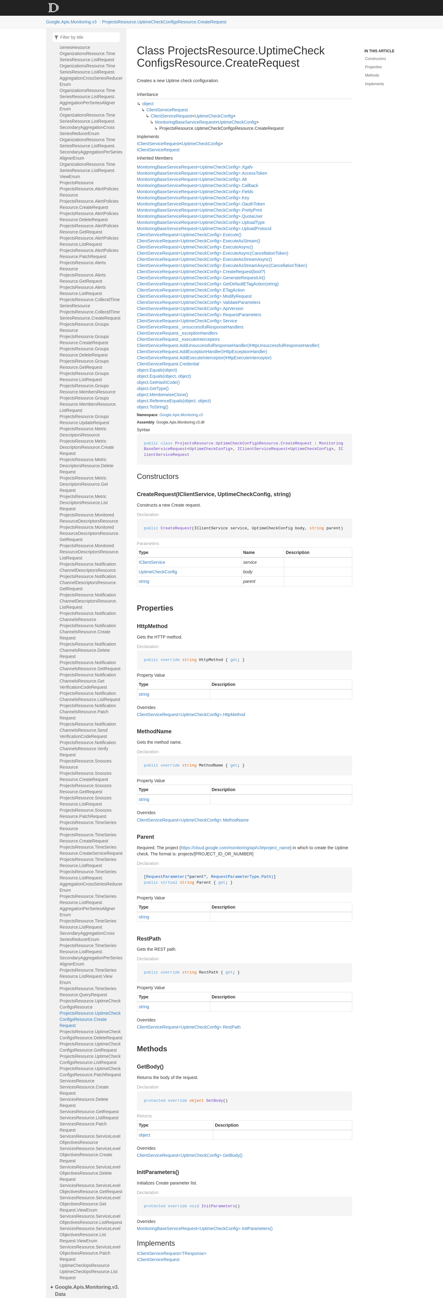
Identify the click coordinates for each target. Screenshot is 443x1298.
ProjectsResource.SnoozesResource (86, 764)
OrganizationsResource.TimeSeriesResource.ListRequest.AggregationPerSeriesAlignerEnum (87, 99)
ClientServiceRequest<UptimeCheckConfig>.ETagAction (191, 290)
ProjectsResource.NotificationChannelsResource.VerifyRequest (88, 748)
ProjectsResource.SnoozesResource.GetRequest (86, 788)
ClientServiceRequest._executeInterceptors (178, 339)
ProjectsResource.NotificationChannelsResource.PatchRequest (88, 711)
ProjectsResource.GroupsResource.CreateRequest (84, 339)
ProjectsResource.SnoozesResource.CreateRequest (86, 776)
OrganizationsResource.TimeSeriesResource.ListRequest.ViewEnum (87, 170)
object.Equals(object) (157, 370)
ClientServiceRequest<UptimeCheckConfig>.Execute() (189, 234)
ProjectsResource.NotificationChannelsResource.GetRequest (90, 665)
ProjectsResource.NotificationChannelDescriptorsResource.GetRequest (88, 582)
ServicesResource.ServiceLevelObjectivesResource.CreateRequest (90, 1154)
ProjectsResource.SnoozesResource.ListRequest (86, 800)
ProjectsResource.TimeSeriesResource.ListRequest (88, 862)
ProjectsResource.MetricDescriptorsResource (83, 431)
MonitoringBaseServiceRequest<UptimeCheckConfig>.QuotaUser (200, 216)
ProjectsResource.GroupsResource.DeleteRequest (84, 351)
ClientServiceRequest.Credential (168, 363)
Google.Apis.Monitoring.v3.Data (87, 1290)
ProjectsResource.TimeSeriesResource (88, 825)
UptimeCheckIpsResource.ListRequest (89, 1274)
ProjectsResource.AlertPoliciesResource (89, 191)
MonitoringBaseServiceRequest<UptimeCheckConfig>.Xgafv (195, 167)
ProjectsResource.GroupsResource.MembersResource (88, 388)
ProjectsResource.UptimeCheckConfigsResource (90, 1003)
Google (165, 415)
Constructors (375, 59)
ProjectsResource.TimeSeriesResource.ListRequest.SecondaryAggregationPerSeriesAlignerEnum (91, 954)
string (144, 581)
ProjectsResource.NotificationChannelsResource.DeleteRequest (88, 650)
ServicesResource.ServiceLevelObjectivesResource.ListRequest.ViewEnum (90, 1234)
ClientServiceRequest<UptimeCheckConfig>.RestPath (189, 1027)
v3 (201, 415)
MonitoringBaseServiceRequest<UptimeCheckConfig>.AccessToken (202, 173)
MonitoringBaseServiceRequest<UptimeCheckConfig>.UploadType (201, 222)
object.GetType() (153, 388)
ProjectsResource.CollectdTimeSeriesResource (90, 302)
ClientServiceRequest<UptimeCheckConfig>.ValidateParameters (198, 302)
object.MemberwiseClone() (162, 394)
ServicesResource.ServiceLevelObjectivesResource (90, 1139)
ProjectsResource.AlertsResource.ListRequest (83, 290)
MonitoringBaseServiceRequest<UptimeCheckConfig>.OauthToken (201, 203)
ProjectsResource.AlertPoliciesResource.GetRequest (89, 228)
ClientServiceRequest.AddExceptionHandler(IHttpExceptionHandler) (202, 351)
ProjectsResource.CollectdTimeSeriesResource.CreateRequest (90, 315)
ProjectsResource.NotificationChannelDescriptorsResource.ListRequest (88, 601)
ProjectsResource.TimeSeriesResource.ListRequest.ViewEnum (88, 976)
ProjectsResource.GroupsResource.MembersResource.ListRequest (88, 404)
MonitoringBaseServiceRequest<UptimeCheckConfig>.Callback (198, 185)
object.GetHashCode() (158, 382)
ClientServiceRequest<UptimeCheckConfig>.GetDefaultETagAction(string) (208, 283)
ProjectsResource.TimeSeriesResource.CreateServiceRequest (91, 850)
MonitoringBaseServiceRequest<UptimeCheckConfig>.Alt (192, 179)
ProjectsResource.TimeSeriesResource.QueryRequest (88, 991)
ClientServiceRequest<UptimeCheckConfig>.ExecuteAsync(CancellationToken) (212, 253)
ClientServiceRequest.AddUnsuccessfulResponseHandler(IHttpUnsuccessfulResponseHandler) (228, 345)
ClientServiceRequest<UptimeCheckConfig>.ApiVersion (190, 308)
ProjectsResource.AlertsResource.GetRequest (83, 278)
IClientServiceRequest (158, 143)
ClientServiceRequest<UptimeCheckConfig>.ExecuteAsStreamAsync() (204, 259)
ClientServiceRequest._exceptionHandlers (177, 333)
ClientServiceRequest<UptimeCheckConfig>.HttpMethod (191, 714)
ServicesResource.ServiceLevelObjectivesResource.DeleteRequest (90, 1173)
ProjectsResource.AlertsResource (83, 265)
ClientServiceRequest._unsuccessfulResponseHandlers (190, 326)
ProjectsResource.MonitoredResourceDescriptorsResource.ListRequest (90, 551)
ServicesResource (77, 1080)
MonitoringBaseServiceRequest (185, 122)
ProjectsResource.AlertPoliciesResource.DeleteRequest (89, 216)
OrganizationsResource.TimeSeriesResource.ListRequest (87, 56)
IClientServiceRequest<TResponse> (172, 1253)
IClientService (152, 562)
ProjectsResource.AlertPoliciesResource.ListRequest (89, 241)
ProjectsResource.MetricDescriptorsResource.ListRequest (84, 502)
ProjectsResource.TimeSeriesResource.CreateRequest (88, 837)
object (148, 103)
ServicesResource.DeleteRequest (84, 1102)
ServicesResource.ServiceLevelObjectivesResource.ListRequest (91, 1219)
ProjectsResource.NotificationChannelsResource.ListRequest (90, 696)
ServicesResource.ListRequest (89, 1117)
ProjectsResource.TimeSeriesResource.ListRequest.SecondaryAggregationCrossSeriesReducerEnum (88, 930)
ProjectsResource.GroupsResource (84, 327)
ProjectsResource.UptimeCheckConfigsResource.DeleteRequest (91, 1034)
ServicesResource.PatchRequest (83, 1127)
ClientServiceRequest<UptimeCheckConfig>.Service (187, 320)
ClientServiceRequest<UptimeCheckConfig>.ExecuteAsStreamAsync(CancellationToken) (222, 265)
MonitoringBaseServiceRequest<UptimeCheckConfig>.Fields (195, 191)
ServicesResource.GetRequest (89, 1111)
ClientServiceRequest (167, 109)
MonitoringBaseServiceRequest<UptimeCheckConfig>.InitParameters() (205, 1228)
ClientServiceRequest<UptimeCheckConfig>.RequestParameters (199, 314)
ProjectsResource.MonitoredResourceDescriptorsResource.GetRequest (90, 533)
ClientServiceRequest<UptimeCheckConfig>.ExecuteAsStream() (198, 240)
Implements (374, 84)
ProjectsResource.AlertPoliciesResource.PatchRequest (89, 253)
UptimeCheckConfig (214, 115)
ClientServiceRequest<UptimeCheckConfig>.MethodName (193, 820)
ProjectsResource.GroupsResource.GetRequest (84, 364)
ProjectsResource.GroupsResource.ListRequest (84, 376)
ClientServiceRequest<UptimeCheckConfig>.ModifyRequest (194, 296)
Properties (373, 67)
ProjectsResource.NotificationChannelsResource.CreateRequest (88, 631)
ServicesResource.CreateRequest (84, 1090)
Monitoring (189, 415)
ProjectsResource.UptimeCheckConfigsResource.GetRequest (90, 1047)
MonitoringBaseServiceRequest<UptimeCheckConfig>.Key (193, 197)
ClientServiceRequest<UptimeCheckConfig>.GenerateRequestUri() (201, 277)
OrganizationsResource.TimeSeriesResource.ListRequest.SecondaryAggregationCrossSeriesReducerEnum (87, 124)
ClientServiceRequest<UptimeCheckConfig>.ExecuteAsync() (195, 247)
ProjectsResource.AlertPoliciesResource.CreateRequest (89, 204)
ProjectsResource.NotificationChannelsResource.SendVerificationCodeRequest (88, 730)
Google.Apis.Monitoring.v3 (71, 21)
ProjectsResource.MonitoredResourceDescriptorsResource (89, 518)
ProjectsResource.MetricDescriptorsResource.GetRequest (84, 484)
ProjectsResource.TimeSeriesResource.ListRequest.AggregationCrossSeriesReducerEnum (91, 881)
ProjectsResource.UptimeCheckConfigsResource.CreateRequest (164, 21)
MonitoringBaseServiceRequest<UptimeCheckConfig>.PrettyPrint (199, 210)
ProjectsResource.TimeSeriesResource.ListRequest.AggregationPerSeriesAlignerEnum (88, 905)
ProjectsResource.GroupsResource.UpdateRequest (84, 419)
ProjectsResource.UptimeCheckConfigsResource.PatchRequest (90, 1071)
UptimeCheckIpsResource (85, 1265)
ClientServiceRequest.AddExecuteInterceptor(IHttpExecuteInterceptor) (204, 357)
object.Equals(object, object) (164, 376)
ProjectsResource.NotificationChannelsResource (88, 616)
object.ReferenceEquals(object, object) (174, 400)
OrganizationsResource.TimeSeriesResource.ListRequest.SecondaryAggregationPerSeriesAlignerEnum (91, 149)
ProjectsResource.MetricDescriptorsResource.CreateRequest (87, 447)
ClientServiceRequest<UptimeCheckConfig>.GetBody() (190, 1155)
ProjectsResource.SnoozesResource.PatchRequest (86, 813)
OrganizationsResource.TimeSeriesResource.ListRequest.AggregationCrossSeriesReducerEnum (91, 75)
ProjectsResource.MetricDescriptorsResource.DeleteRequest (87, 465)
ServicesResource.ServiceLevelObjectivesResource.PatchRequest (90, 1253)
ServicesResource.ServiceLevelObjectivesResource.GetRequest (91, 1188)
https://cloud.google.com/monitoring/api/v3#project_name (235, 847)
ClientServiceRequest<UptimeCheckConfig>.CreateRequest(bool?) (201, 271)
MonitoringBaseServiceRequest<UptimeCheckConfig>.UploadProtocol (204, 228)
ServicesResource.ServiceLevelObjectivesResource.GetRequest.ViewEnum (90, 1203)
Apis (175, 415)
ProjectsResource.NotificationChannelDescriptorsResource (88, 567)
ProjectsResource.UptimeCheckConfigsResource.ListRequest (90, 1059)
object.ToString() (152, 406)
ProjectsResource (77, 182)
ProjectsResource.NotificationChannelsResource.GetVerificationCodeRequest (88, 681)
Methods (372, 75)
